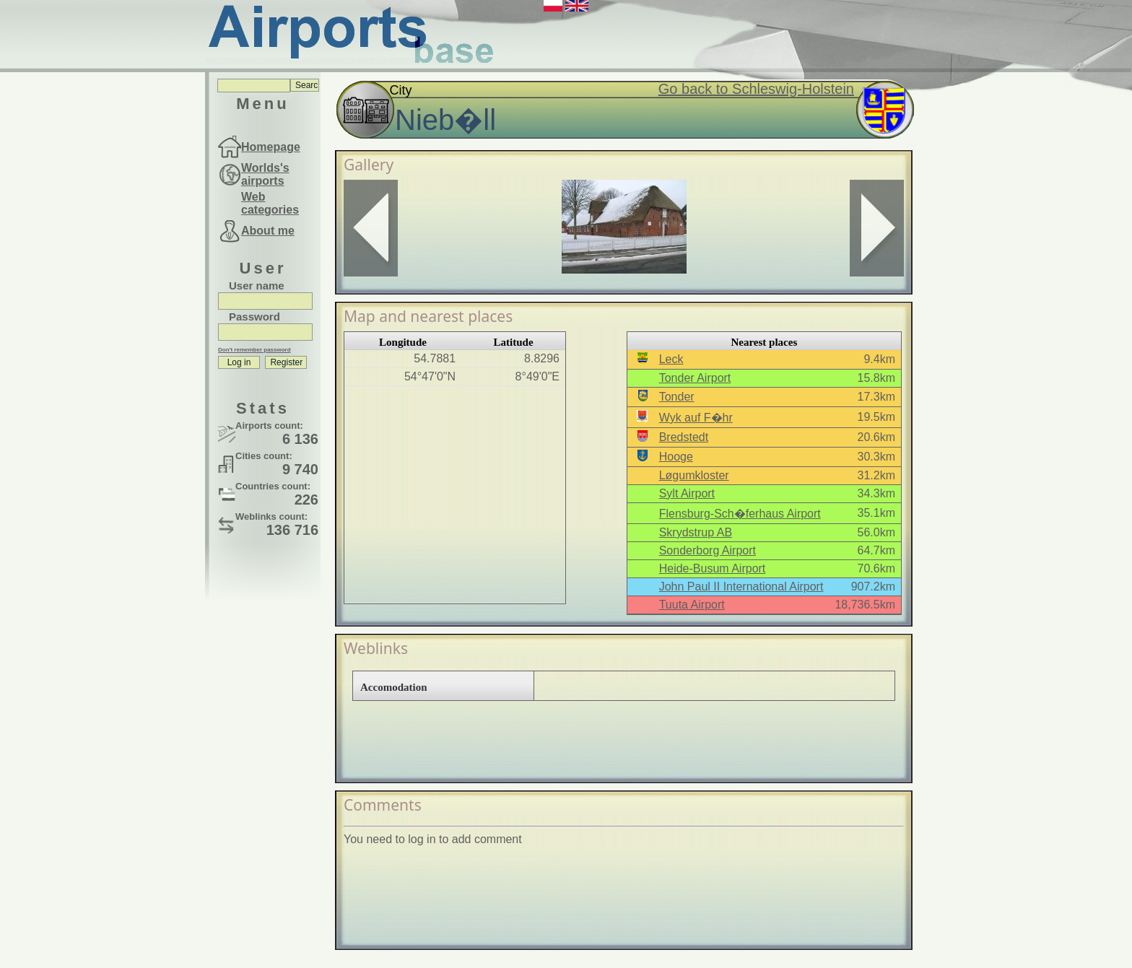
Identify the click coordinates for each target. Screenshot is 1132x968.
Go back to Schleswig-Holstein (756, 89)
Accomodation (393, 687)
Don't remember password (254, 349)
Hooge (676, 456)
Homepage (270, 147)
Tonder (677, 397)
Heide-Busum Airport (712, 568)
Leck (671, 359)
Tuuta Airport (692, 604)
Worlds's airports (265, 174)
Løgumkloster (694, 475)
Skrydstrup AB (695, 532)
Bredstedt (683, 437)
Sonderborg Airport (707, 550)
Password (254, 316)
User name (256, 285)
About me (268, 230)
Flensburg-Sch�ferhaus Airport (740, 513)
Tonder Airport (695, 378)
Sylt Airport (687, 493)
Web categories (270, 203)
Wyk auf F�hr (696, 417)
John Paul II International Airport (741, 586)
